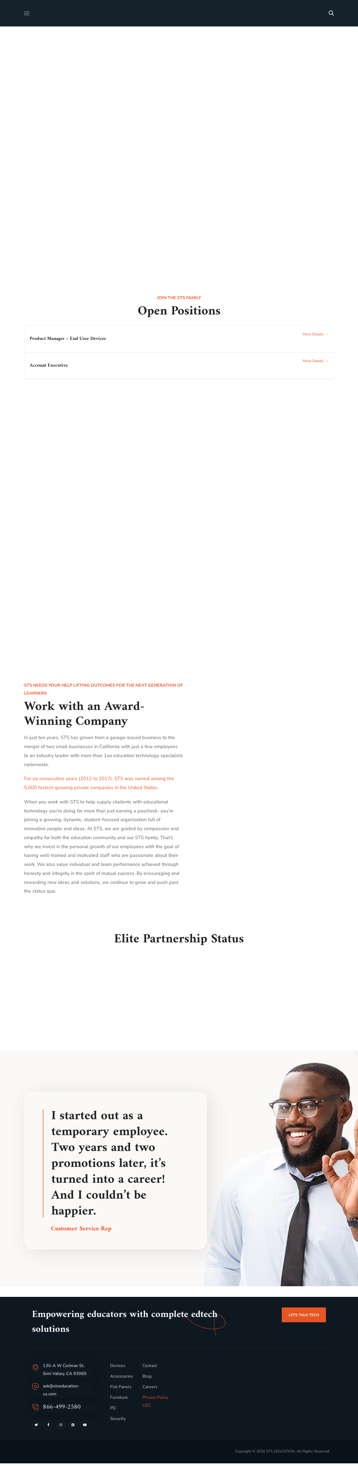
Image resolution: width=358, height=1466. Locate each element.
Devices (117, 1368)
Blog (146, 1379)
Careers (150, 1389)
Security (118, 1421)
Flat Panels (121, 1389)
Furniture (119, 1400)
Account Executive (49, 365)
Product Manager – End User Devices (68, 339)
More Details (315, 334)
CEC (146, 1408)
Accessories (121, 1379)
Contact (149, 1368)
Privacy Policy (155, 1400)
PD (113, 1411)
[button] (331, 13)
